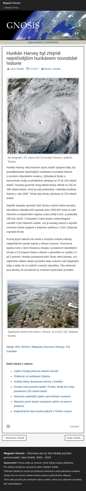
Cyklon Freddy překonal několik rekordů (36, 371)
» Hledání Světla (10, 7)
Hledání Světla (50, 467)
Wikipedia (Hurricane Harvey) (47, 346)
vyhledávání (51, 42)
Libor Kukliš (17, 68)
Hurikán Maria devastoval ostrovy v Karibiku (38, 381)
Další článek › (74, 437)
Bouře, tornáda (52, 68)
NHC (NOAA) (22, 346)
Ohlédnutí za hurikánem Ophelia (32, 376)
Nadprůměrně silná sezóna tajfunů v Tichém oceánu (43, 411)
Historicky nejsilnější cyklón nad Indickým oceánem (42, 396)
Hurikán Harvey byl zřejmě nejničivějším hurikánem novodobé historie (42, 58)
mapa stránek (35, 42)
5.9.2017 (34, 68)
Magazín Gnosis (12, 3)
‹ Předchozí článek (14, 437)
